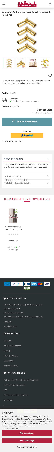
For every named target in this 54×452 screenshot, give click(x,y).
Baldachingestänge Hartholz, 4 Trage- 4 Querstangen (13, 228)
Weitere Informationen (27, 447)
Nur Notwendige (27, 440)
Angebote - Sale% (11, 366)
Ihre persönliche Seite (12, 345)
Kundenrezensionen (17, 182)
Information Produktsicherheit (17, 177)
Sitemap (7, 350)
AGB (5, 390)
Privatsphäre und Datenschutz (16, 395)
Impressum (8, 400)
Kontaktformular (10, 326)
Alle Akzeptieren (27, 433)
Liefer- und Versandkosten (14, 385)
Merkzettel (8, 321)
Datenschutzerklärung (10, 428)
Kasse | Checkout (11, 355)
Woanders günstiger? (13, 141)
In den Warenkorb (24, 121)
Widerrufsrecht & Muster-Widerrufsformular (21, 380)
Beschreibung (13, 159)
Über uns (7, 340)
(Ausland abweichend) (32, 101)
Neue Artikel (9, 360)
